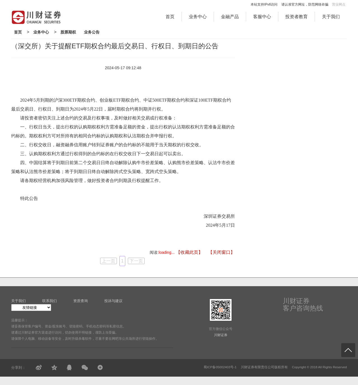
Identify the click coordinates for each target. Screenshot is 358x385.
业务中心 (198, 16)
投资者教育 (296, 16)
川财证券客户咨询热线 (303, 304)
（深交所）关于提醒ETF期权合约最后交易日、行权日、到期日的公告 (114, 46)
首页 (170, 16)
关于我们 (331, 16)
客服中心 (262, 16)
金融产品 (230, 16)
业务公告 (92, 32)
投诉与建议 (113, 301)
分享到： (18, 367)
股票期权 (68, 32)
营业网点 (338, 4)
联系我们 (49, 301)
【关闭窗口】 (221, 252)
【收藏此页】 (189, 252)
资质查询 (80, 301)
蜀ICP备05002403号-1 (220, 367)
